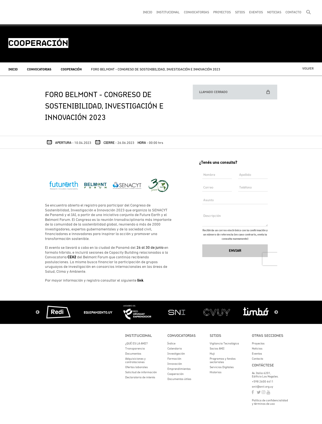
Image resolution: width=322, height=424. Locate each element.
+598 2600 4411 (262, 381)
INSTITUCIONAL (168, 12)
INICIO (147, 12)
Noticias (257, 348)
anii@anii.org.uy (262, 386)
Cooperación (71, 69)
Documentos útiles (179, 379)
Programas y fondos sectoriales (223, 360)
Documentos (133, 353)
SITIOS (240, 12)
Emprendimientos (179, 368)
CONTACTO (293, 12)
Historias (215, 372)
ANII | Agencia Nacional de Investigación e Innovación (36, 12)
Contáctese (263, 365)
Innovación (174, 363)
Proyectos (258, 343)
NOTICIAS (274, 12)
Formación (174, 358)
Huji (212, 353)
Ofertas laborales (136, 367)
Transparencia (135, 348)
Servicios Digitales (222, 367)
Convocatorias (39, 69)
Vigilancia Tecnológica (224, 343)
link (140, 280)
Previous (37, 312)
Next (276, 312)
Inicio (13, 69)
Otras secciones (267, 335)
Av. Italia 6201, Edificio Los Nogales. (265, 374)
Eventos (257, 353)
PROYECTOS (222, 12)
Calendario (174, 348)
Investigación (176, 353)
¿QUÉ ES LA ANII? (136, 343)
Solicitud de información (141, 372)
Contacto (257, 358)
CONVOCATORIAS (196, 12)
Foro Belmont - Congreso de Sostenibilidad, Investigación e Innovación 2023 (155, 69)
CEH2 (72, 257)
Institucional (138, 335)
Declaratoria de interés (140, 377)
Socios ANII (217, 348)
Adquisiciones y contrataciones (135, 360)
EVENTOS (256, 12)
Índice (171, 343)
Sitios (215, 335)
